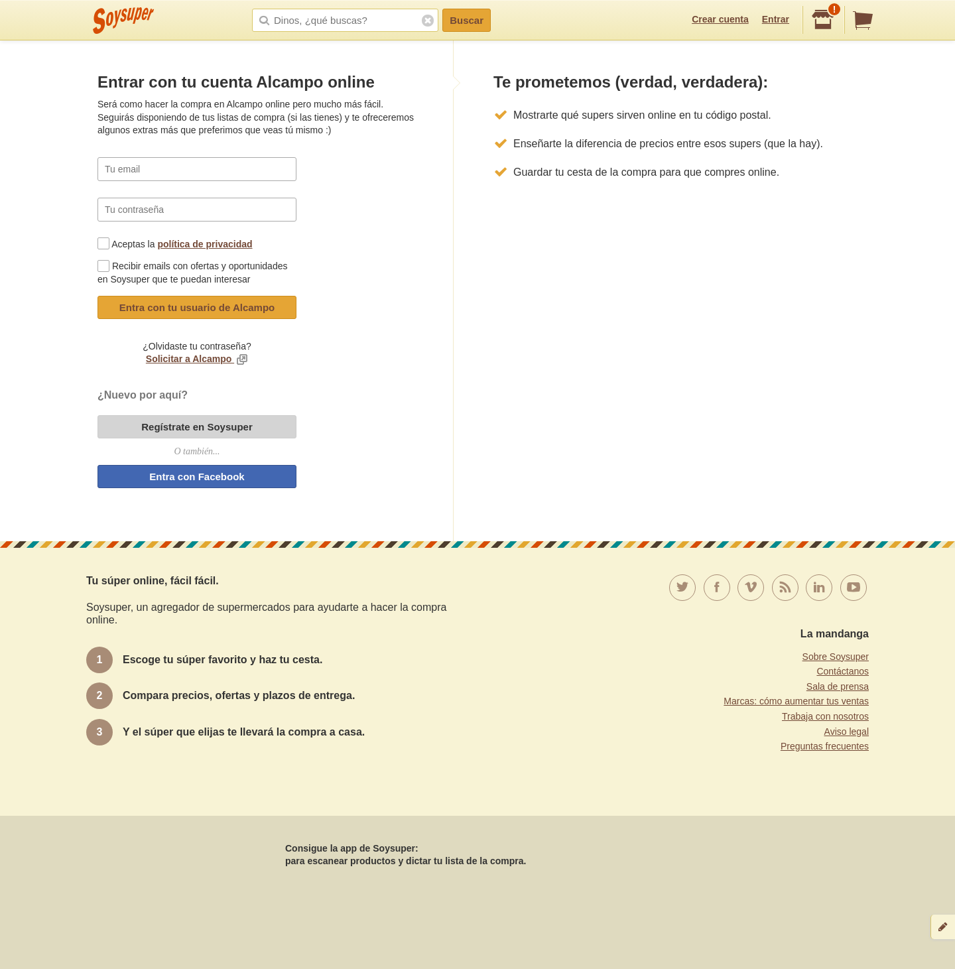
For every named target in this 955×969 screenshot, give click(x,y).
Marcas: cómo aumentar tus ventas (796, 701)
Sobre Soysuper (835, 656)
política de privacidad (204, 244)
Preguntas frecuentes (825, 746)
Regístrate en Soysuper (197, 426)
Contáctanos (842, 671)
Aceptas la (181, 244)
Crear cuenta (720, 19)
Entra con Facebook (196, 476)
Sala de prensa (837, 686)
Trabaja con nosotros (825, 716)
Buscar (466, 20)
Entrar (775, 19)
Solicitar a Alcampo (190, 359)
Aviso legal (846, 731)
